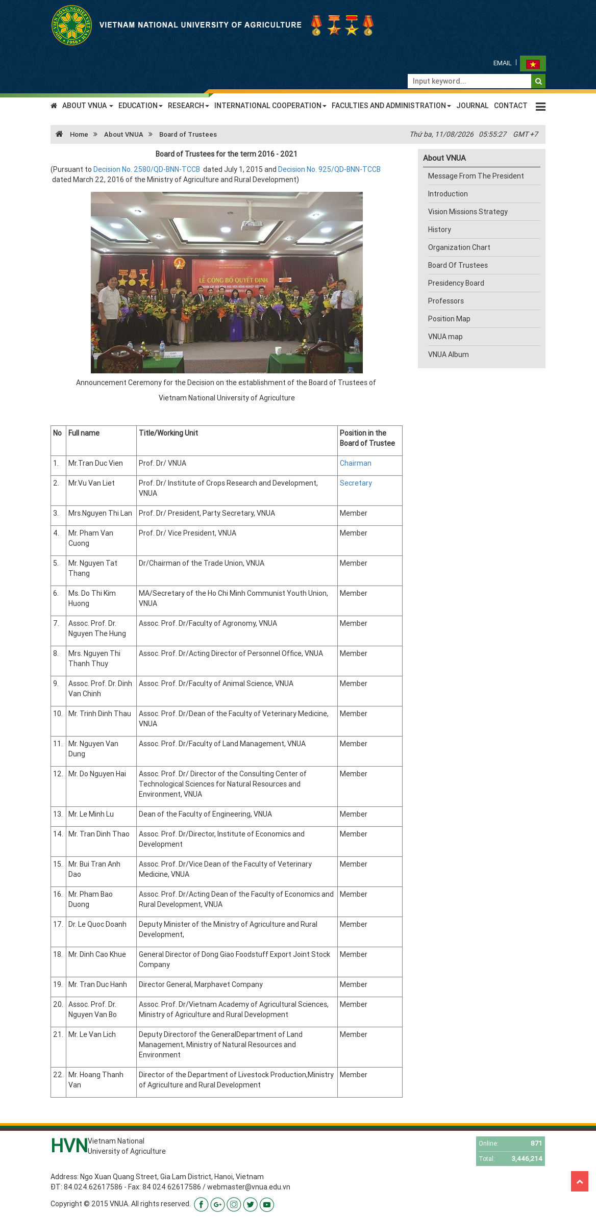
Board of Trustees (188, 134)
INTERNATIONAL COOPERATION (270, 105)
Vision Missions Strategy (468, 211)
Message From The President (476, 176)
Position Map (449, 318)
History (439, 229)
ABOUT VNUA (87, 105)
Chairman (355, 463)
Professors (446, 301)
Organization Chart (459, 247)
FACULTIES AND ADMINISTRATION (391, 105)
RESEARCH (188, 105)
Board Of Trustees (458, 265)
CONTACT (511, 105)
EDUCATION (140, 105)
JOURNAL (472, 105)
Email (502, 63)
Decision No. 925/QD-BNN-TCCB (329, 169)
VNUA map (445, 336)
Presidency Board (456, 283)
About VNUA (123, 134)
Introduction (448, 193)
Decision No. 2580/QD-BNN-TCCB (147, 169)
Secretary (356, 483)
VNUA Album (448, 354)
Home (69, 134)
